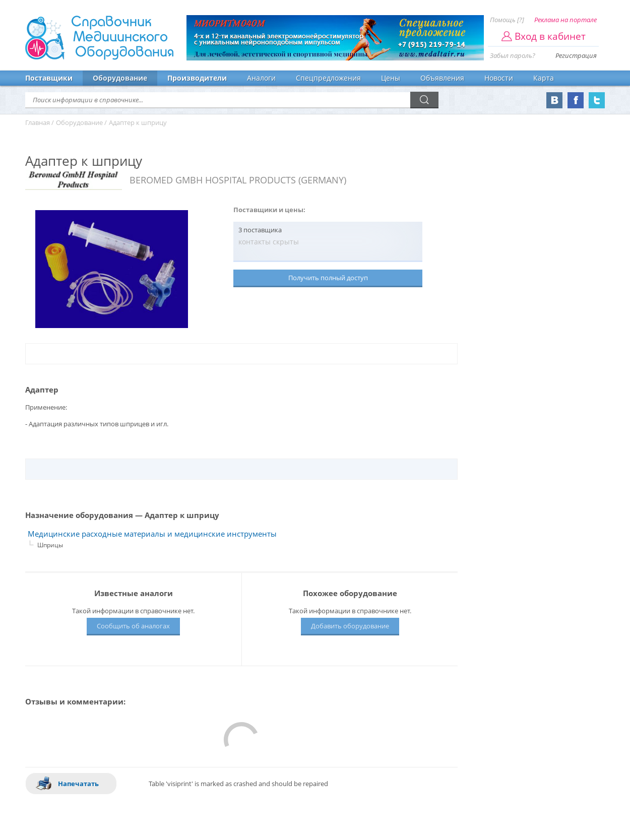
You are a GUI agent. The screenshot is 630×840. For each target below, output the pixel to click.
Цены (390, 78)
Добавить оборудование (350, 625)
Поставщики (49, 78)
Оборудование (120, 78)
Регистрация (576, 55)
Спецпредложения (328, 78)
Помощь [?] (507, 19)
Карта (543, 78)
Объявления (442, 78)
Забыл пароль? (512, 55)
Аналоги (261, 78)
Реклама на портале (565, 19)
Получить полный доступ (328, 277)
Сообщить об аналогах (133, 625)
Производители (197, 78)
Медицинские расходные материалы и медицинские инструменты (152, 534)
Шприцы (50, 545)
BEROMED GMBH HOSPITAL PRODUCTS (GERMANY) (238, 180)
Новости (498, 78)
